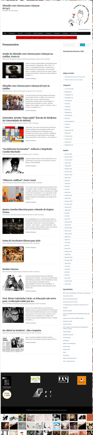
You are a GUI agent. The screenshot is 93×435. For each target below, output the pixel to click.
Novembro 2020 (68, 260)
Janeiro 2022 (68, 225)
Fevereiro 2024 (68, 171)
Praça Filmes (66, 355)
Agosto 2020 (68, 263)
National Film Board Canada (69, 358)
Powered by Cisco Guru (62, 410)
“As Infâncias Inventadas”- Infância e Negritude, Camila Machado (27, 150)
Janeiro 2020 (68, 284)
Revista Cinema (10, 269)
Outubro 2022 (68, 207)
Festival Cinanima (67, 324)
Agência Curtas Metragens (69, 343)
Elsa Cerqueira (31, 59)
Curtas (7, 59)
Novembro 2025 (68, 160)
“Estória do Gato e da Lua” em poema (73, 79)
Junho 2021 (67, 242)
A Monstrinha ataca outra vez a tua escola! (75, 77)
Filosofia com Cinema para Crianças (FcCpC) (20, 7)
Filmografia (67, 112)
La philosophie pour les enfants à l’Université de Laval (75, 304)
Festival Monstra (67, 331)
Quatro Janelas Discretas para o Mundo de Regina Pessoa (28, 211)
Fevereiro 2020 (68, 281)
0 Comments (47, 59)
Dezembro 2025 (68, 157)
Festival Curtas (66, 346)
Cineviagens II (57, 33)
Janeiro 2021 (68, 254)
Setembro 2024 (68, 168)
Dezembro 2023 (68, 174)
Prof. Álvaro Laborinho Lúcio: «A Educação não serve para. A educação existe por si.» (29, 300)
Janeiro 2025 (68, 162)
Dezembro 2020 (68, 257)
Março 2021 (67, 248)
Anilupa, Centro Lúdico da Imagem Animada (73, 318)
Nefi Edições (66, 340)
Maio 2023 (67, 186)
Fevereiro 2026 (68, 154)
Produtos (67, 142)
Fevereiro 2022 (68, 222)
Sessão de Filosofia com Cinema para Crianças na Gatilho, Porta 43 (27, 55)
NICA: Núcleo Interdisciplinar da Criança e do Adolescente (76, 293)
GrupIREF (65, 307)
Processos (23, 59)
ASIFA (64, 352)
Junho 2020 (67, 269)
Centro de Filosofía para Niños (70, 299)
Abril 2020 (67, 275)
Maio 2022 (67, 213)
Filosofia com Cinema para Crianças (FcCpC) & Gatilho (26, 87)
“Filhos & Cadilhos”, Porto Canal (19, 180)
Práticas (19, 59)
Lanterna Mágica (73, 33)
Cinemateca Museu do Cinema (70, 302)
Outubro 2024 (68, 165)
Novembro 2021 (68, 227)
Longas (66, 124)
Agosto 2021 (68, 236)
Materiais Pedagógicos (38, 33)
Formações (67, 115)
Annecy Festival (66, 337)
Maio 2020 (67, 272)
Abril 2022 (67, 216)
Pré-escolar (20, 33)
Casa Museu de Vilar (68, 296)
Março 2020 (67, 278)
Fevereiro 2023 (68, 195)
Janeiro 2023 (68, 198)
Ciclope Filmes (66, 349)
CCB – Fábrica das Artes (69, 361)
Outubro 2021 (68, 230)
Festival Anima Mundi (68, 334)
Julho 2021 (67, 239)
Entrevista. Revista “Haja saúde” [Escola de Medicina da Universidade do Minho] (29, 119)
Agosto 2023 (68, 177)
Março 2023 (67, 192)
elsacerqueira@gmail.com (84, 29)
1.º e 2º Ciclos (28, 33)
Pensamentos (13, 59)
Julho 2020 (67, 266)
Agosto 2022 (68, 210)
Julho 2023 (67, 180)
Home (5, 33)
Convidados (65, 33)
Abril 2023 (67, 189)
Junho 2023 (67, 183)
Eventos (8, 214)
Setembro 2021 (68, 233)
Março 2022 (67, 219)
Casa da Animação (67, 310)
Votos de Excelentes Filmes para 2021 (21, 240)
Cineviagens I (48, 33)
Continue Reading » (30, 78)
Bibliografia (67, 91)
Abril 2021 (67, 245)
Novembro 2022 (68, 204)
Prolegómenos (12, 33)
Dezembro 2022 (68, 201)
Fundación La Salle (67, 321)
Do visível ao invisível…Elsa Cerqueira (21, 330)
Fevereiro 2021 (68, 251)
